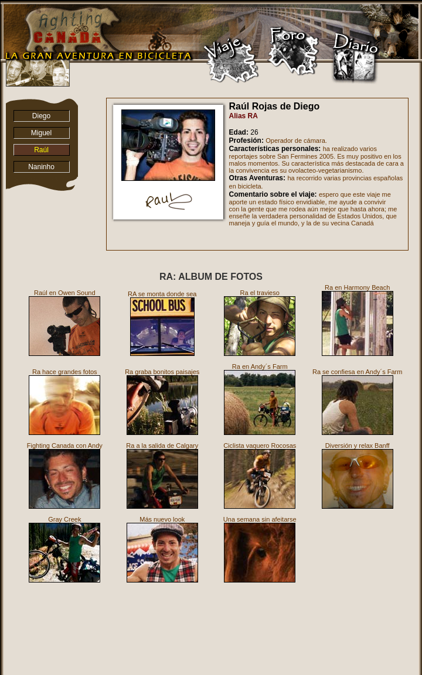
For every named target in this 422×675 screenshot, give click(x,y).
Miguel (41, 133)
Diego (41, 116)
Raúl (41, 150)
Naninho (41, 167)
